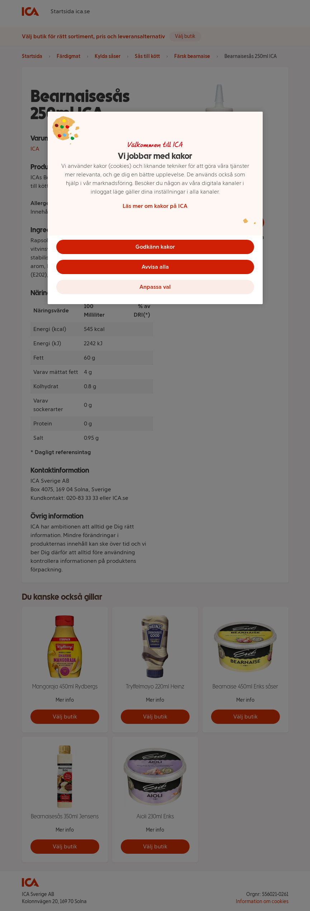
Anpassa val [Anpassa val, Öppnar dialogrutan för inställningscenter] (155, 286)
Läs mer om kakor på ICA (155, 206)
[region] (155, 208)
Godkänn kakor (155, 246)
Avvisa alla (155, 266)
